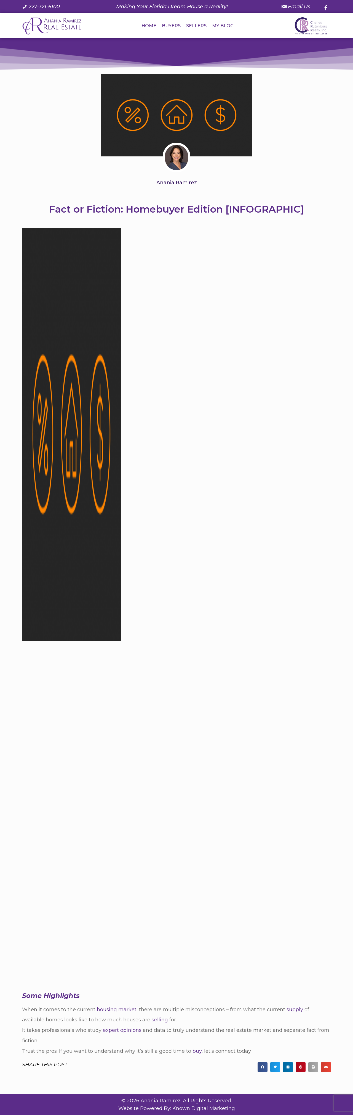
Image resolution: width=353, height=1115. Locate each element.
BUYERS (171, 25)
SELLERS (196, 25)
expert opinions (122, 1030)
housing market (117, 1010)
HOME (148, 25)
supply (295, 1010)
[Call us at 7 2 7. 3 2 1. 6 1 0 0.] (41, 7)
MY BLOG (223, 25)
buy (197, 1051)
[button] (263, 1067)
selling (160, 1020)
